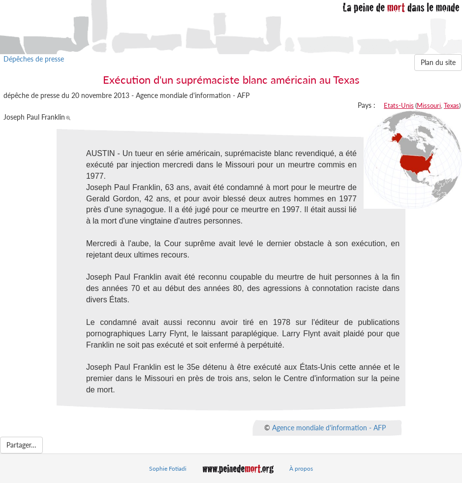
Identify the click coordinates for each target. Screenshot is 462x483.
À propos (301, 468)
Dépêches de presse (33, 59)
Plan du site (438, 62)
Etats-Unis (399, 105)
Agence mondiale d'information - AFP (329, 427)
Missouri (429, 105)
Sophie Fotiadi (167, 468)
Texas (451, 105)
